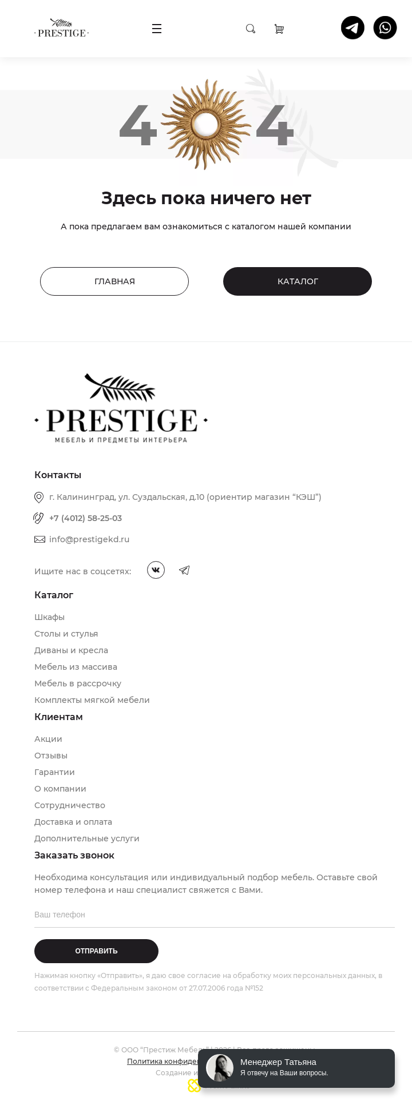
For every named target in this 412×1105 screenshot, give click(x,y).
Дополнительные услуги (87, 838)
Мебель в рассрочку (77, 683)
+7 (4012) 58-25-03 (85, 518)
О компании (60, 789)
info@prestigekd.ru (89, 539)
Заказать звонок (322, 29)
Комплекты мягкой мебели (92, 700)
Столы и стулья (66, 634)
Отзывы (51, 755)
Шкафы (49, 617)
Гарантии (54, 772)
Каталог (298, 281)
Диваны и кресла (71, 650)
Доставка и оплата (73, 822)
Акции (48, 739)
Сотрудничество (69, 805)
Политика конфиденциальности (185, 1061)
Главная (114, 281)
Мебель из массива (75, 667)
